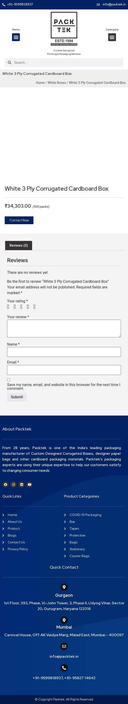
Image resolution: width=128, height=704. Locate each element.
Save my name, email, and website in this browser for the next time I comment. (63, 387)
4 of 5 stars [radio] (30, 306)
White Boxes (57, 83)
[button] (16, 37)
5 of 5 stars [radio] (36, 306)
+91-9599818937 (48, 677)
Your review (18, 317)
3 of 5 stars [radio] (23, 306)
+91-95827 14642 (79, 677)
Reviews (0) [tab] (18, 245)
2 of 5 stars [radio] (16, 306)
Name (13, 344)
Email (13, 362)
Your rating (17, 301)
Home (40, 83)
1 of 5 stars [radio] (10, 306)
